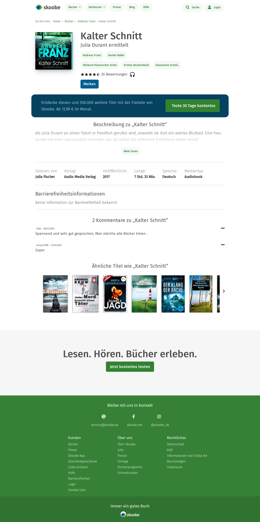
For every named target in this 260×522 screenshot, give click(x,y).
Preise (117, 7)
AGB (170, 450)
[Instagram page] (160, 421)
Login (214, 7)
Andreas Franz (86, 21)
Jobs (120, 450)
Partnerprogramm (130, 467)
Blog (132, 7)
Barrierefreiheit (79, 478)
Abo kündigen (176, 461)
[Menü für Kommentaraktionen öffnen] (223, 228)
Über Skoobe (127, 444)
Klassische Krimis (167, 65)
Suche (192, 7)
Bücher (73, 7)
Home (57, 21)
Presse (122, 456)
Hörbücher (96, 7)
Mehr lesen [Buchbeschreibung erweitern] (131, 151)
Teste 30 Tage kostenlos (193, 105)
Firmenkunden (128, 473)
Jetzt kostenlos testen (130, 366)
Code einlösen (78, 467)
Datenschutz (175, 444)
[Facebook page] (134, 421)
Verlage (123, 461)
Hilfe (146, 7)
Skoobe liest (76, 490)
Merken (89, 84)
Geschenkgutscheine (82, 461)
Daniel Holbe (116, 55)
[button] (224, 291)
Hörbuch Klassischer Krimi (100, 65)
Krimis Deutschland (136, 65)
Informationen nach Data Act (187, 456)
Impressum (175, 467)
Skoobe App (76, 456)
